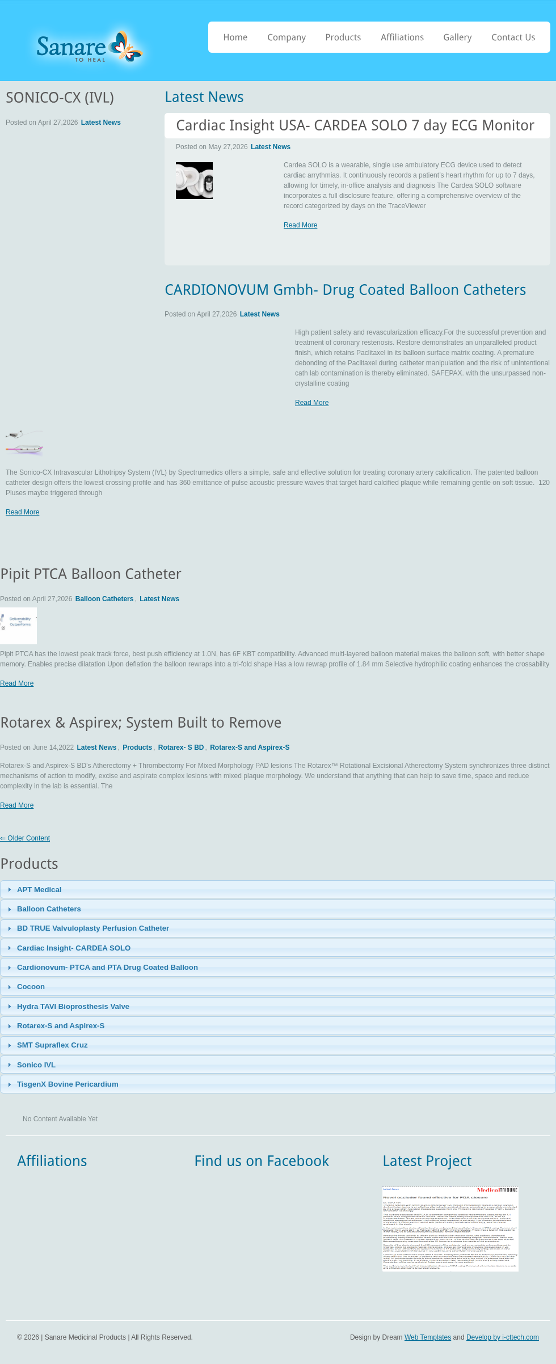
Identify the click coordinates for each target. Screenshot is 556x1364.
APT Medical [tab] (33, 889)
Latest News (270, 147)
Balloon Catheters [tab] (43, 909)
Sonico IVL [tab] (30, 1064)
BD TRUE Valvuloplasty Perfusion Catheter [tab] (87, 928)
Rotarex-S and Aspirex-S (249, 747)
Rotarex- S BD (181, 747)
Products (137, 747)
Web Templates (428, 1337)
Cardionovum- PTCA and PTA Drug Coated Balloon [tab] (101, 967)
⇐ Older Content (25, 838)
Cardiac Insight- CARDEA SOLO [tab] (68, 947)
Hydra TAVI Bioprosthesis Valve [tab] (67, 1006)
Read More (300, 225)
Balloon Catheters (104, 599)
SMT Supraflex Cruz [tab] (46, 1045)
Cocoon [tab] (25, 986)
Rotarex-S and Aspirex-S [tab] (55, 1026)
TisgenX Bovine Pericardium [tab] (62, 1084)
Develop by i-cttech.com (502, 1337)
